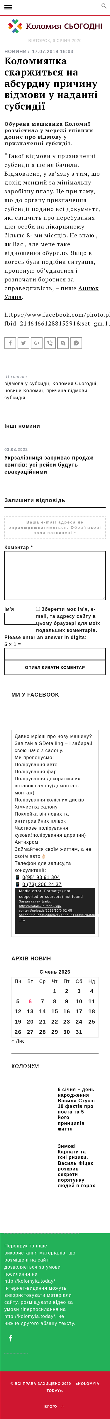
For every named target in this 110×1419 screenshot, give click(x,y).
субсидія (15, 397)
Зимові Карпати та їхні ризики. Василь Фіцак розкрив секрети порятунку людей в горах (76, 1166)
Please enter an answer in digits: (45, 637)
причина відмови (66, 390)
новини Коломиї (23, 390)
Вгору (54, 1407)
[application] (55, 911)
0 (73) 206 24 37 (41, 884)
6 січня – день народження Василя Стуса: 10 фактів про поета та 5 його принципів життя (76, 1109)
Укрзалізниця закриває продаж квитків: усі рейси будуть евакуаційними (48, 465)
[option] (55, 459)
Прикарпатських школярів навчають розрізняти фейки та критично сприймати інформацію (55, 1076)
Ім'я (9, 609)
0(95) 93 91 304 (41, 877)
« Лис (18, 1041)
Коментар (18, 547)
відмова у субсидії (26, 383)
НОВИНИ (15, 51)
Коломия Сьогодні (75, 383)
